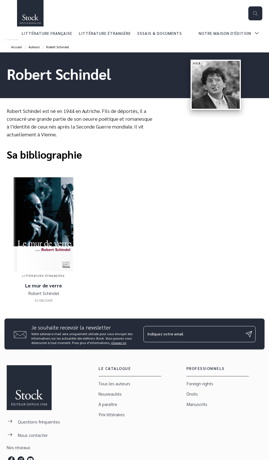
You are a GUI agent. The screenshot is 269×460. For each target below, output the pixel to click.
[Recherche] (255, 13)
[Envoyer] (249, 334)
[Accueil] (30, 13)
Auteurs (34, 47)
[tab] (12, 33)
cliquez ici (118, 342)
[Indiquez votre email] (192, 334)
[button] (130, 384)
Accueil (16, 47)
